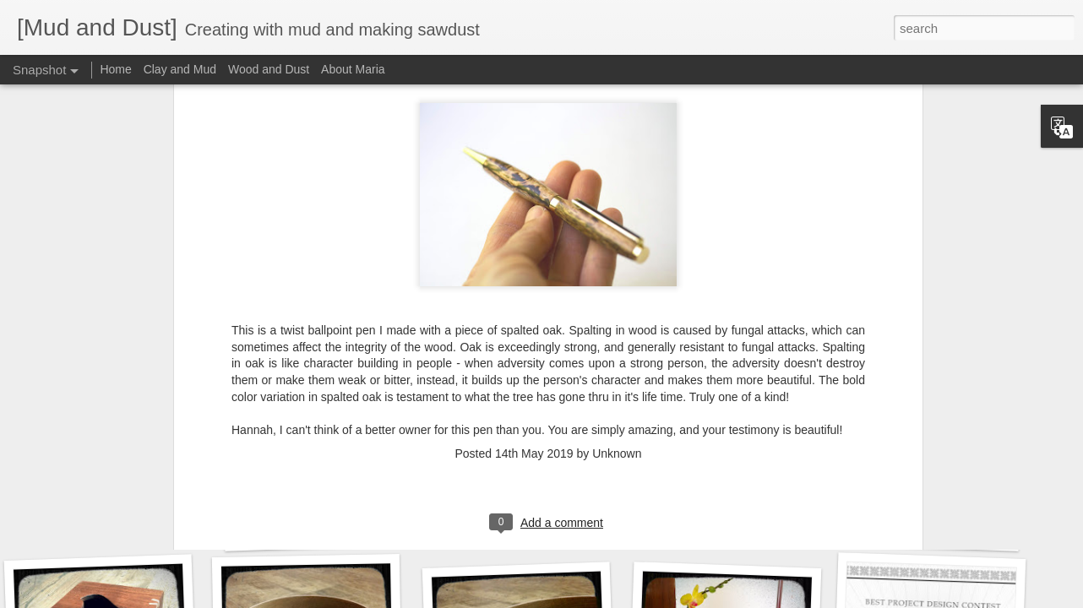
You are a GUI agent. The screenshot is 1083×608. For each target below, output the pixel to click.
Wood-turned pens (516, 521)
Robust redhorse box (318, 530)
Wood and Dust (268, 69)
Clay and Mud (180, 69)
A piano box (725, 520)
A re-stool (926, 529)
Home (115, 69)
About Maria (352, 69)
